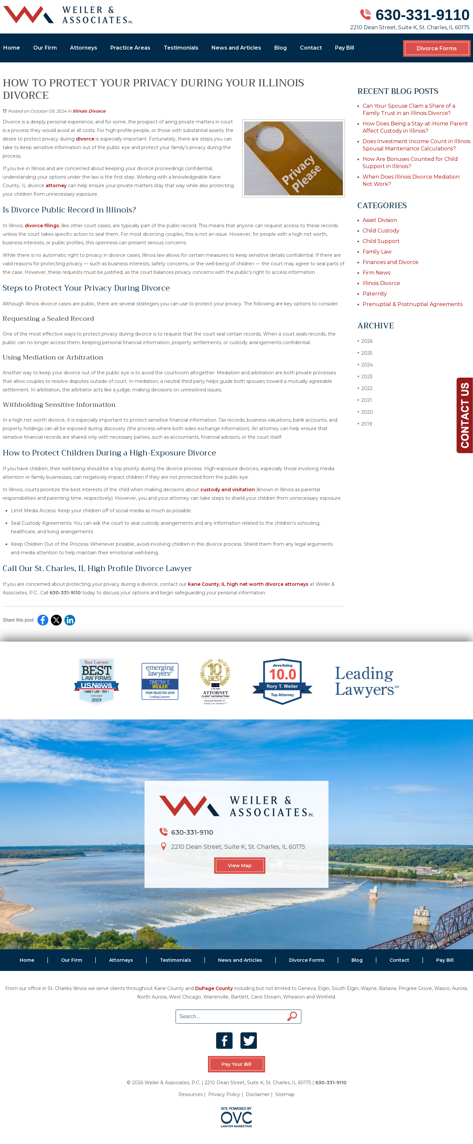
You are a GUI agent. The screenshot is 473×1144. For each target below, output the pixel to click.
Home (11, 48)
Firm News (376, 273)
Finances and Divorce (390, 262)
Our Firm (45, 48)
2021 (364, 400)
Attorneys (83, 48)
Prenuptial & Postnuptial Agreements (412, 304)
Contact (311, 48)
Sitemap (285, 1094)
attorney (56, 185)
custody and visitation (227, 490)
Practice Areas (130, 48)
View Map (240, 866)
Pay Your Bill (236, 1064)
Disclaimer (258, 1094)
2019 (364, 424)
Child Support (381, 241)
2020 (365, 412)
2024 (365, 365)
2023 (364, 376)
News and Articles (236, 48)
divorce (85, 139)
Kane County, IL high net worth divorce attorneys (248, 584)
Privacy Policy (224, 1094)
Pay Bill (344, 48)
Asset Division (380, 220)
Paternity (375, 294)
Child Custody (381, 231)
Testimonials (181, 48)
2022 (364, 388)
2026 (364, 341)
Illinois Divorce (89, 111)
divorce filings (42, 226)
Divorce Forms (437, 48)
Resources (190, 1094)
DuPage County (214, 988)
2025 (364, 353)
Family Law (377, 252)
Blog (280, 48)
